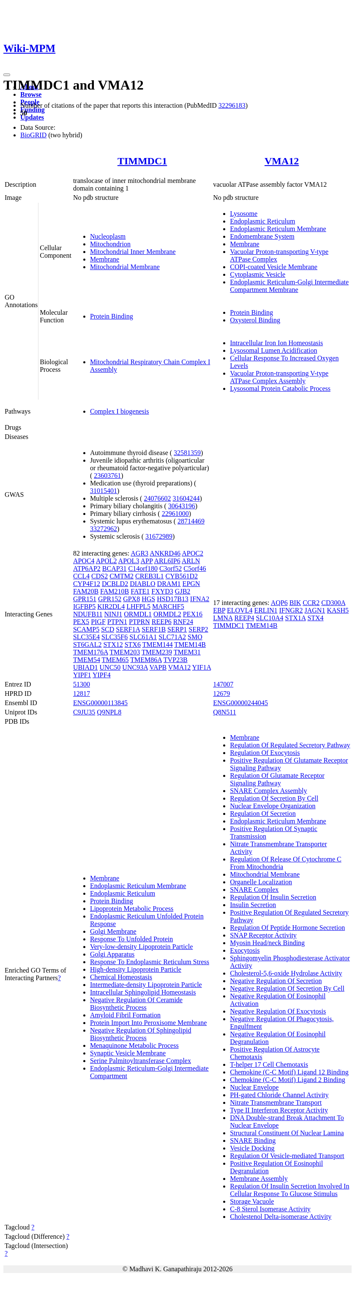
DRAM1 (169, 583)
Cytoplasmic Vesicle (257, 274)
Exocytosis (244, 950)
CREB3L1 (149, 576)
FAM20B (85, 591)
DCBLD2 (115, 583)
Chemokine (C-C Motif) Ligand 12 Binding (289, 1072)
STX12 (113, 644)
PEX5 (81, 621)
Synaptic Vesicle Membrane (128, 1053)
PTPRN (139, 621)
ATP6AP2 (87, 568)
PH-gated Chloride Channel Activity (279, 1094)
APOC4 (84, 560)
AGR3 (139, 553)
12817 (81, 693)
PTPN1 (117, 621)
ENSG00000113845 (100, 702)
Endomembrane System (262, 236)
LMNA (222, 617)
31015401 (103, 490)
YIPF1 (82, 675)
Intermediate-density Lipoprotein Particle (146, 984)
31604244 (185, 498)
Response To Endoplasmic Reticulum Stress (149, 961)
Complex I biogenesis (119, 411)
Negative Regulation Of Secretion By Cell (287, 988)
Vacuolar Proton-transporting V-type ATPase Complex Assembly (279, 377)
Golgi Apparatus (112, 954)
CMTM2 (121, 576)
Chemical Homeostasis (121, 977)
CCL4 (81, 576)
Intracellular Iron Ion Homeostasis (276, 342)
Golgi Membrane (113, 931)
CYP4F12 (86, 583)
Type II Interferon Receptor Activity (279, 1110)
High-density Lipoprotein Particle (135, 969)
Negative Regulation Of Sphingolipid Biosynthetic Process (140, 1034)
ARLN (191, 560)
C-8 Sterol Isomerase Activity (270, 1209)
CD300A (333, 602)
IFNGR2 (291, 610)
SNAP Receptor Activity (263, 935)
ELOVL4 (239, 610)
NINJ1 (113, 614)
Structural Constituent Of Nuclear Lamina (287, 1132)
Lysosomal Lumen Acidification (273, 350)
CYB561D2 (182, 576)
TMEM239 (157, 652)
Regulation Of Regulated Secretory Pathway (290, 745)
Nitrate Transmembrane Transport (276, 1102)
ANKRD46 (165, 553)
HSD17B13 (172, 598)
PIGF (98, 621)
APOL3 (128, 560)
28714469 (191, 521)
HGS (148, 598)
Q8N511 (224, 712)
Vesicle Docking (252, 1148)
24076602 (157, 498)
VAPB (158, 667)
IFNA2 (199, 598)
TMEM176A (90, 652)
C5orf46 (194, 568)
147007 (223, 684)
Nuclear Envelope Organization (272, 805)
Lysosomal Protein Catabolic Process (280, 388)
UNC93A (134, 667)
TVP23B (176, 659)
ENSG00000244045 (240, 702)
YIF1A (201, 667)
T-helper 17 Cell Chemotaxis (269, 1064)
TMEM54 (86, 659)
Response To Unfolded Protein (131, 939)
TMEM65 (115, 659)
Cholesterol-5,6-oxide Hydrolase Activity (286, 973)
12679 (221, 693)
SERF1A (128, 629)
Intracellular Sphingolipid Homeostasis (143, 992)
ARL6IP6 (167, 560)
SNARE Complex (254, 889)
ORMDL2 (167, 614)
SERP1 (177, 629)
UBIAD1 (85, 667)
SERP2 (198, 629)
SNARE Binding (253, 1140)
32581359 (187, 452)
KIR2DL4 (111, 606)
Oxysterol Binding (255, 320)
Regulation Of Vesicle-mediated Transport (287, 1155)
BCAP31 (114, 568)
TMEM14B (190, 644)
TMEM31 (187, 652)
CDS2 (99, 576)
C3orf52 (170, 568)
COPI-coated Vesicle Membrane (273, 266)
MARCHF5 (168, 606)
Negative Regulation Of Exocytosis (278, 1011)
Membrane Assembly (258, 1178)
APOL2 (106, 560)
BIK (295, 602)
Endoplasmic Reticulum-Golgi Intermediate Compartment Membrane (289, 285)
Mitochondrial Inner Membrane (133, 251)
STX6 (133, 644)
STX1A (295, 617)
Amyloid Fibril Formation (125, 1015)
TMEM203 (124, 652)
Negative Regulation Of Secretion (276, 980)
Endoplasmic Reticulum (262, 221)
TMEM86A (146, 659)
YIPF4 (102, 675)
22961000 (175, 513)
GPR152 (109, 598)
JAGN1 (315, 610)
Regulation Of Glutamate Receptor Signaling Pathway (277, 779)
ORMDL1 (138, 614)
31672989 (158, 536)
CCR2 (311, 602)
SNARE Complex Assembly (268, 790)
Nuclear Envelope (254, 1087)
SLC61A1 (143, 636)
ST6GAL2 (87, 644)
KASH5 (338, 610)
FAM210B (114, 591)
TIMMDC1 (142, 160)
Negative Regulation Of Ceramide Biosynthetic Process (136, 1003)
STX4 (315, 617)
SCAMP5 (86, 629)
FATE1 (140, 591)
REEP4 (244, 617)
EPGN (191, 583)
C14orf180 (143, 568)
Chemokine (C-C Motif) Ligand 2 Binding (287, 1079)
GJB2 (182, 591)
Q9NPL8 (109, 712)
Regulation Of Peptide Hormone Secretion (287, 927)
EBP (219, 610)
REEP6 (162, 621)
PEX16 (192, 614)
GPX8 (131, 598)
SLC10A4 (270, 617)
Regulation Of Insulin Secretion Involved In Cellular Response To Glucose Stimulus (289, 1190)
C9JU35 (84, 712)
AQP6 (279, 602)
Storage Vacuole (252, 1201)
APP (147, 560)
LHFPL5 (138, 606)
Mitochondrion (110, 244)
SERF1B (154, 629)
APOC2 (192, 553)
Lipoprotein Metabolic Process (131, 908)
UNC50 (110, 667)
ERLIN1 (265, 610)
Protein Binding (111, 316)
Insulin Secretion (253, 904)
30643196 (181, 506)
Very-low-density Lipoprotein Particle (141, 946)
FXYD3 (162, 591)
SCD (107, 629)
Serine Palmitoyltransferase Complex (140, 1060)
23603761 (107, 475)
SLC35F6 (114, 636)
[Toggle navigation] (6, 75)
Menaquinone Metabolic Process (134, 1045)
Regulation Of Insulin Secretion (273, 897)
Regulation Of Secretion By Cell (274, 798)
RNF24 (183, 621)
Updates (32, 117)
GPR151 (84, 598)
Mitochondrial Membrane (125, 266)
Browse (30, 94)
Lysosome (243, 213)
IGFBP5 (84, 606)
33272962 (103, 528)
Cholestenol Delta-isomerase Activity (280, 1216)
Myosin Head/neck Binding (267, 942)
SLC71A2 (172, 636)
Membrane (104, 259)
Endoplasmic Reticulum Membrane (278, 228)
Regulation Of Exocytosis (265, 752)
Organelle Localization (261, 882)
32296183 (232, 105)
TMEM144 (157, 644)
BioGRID (33, 135)
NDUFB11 (88, 614)
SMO (195, 636)
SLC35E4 (86, 636)
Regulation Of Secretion (263, 813)
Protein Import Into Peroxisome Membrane (148, 1022)
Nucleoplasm (108, 236)
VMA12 (282, 160)
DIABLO (142, 583)
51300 (81, 684)
